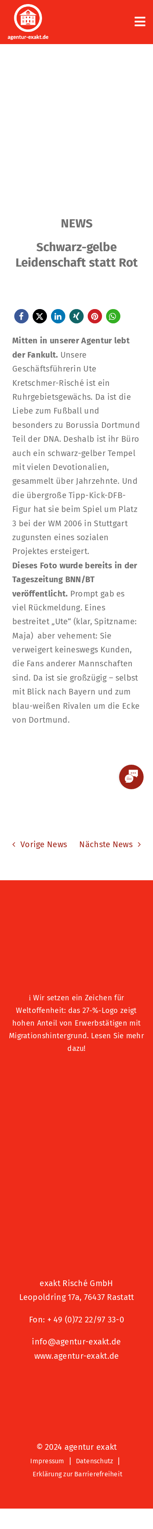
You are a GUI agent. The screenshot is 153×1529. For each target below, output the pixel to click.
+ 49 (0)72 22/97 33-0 (85, 1319)
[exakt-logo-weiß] (28, 8)
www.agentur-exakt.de (76, 1356)
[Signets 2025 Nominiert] (77, 1383)
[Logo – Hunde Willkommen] (77, 1074)
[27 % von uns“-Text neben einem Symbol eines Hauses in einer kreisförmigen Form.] (77, 913)
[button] (21, 316)
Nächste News (106, 844)
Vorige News (43, 844)
